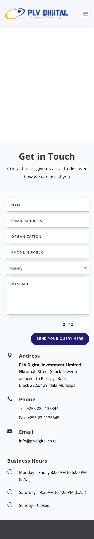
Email (26, 431)
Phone (27, 399)
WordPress (47, 532)
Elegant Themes (46, 527)
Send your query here (60, 339)
